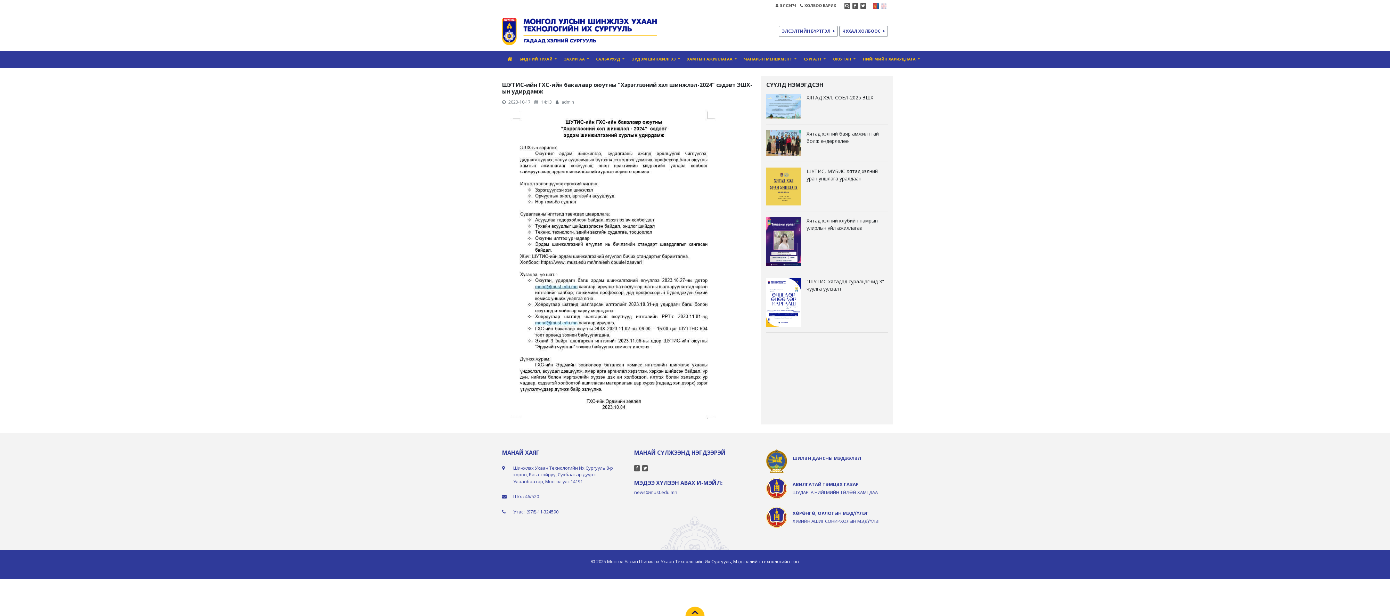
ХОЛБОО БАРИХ (818, 5)
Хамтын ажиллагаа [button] (710, 59)
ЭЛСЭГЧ (786, 5)
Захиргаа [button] (575, 59)
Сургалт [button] (813, 59)
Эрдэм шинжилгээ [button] (654, 59)
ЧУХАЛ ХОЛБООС (863, 31)
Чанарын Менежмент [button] (768, 59)
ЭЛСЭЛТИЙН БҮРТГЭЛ (808, 31)
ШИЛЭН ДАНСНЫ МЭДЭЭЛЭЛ (827, 458)
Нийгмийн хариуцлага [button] (890, 59)
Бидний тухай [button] (537, 59)
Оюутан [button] (842, 59)
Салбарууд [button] (608, 59)
